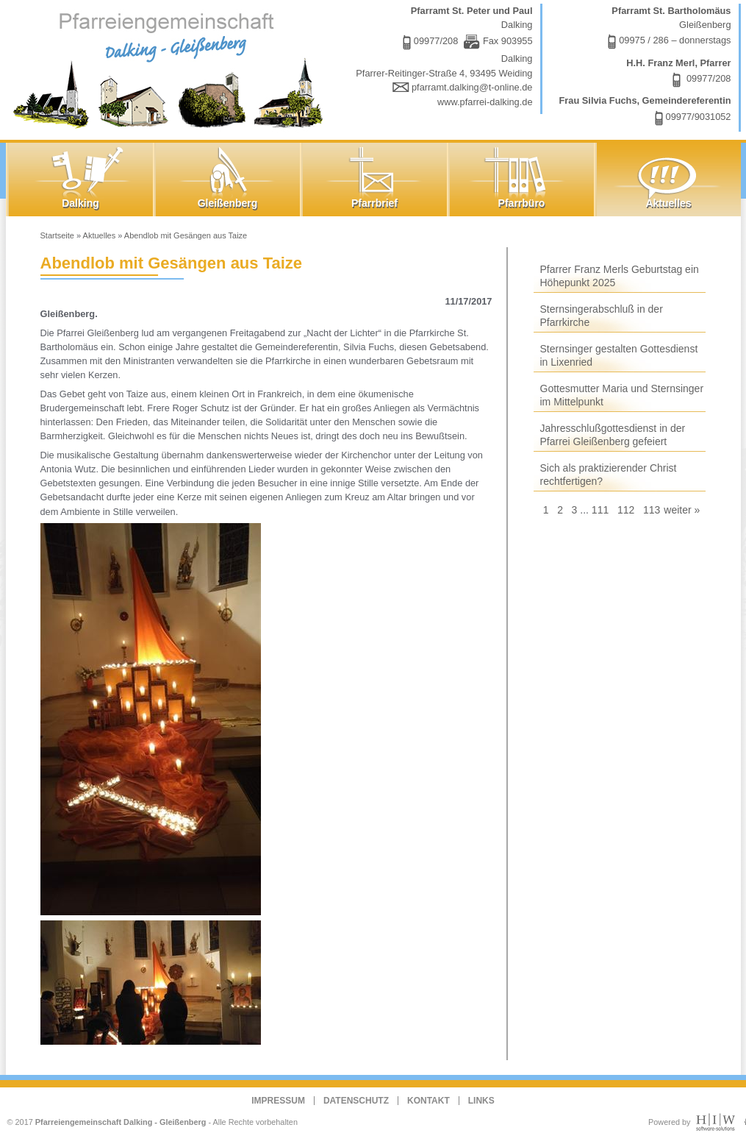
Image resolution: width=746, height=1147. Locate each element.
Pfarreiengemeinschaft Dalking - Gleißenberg (121, 1122)
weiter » (682, 510)
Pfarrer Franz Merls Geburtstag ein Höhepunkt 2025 (619, 275)
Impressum (278, 1100)
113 (651, 510)
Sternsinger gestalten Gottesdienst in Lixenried (619, 355)
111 (600, 510)
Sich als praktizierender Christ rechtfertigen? (608, 474)
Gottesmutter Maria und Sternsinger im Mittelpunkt (622, 395)
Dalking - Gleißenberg (171, 68)
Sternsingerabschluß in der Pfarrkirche (601, 315)
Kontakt (428, 1100)
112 (625, 510)
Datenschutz (356, 1100)
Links (481, 1100)
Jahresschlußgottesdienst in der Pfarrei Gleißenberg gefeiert (613, 434)
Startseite (57, 235)
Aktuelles (99, 235)
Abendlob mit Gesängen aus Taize (185, 235)
